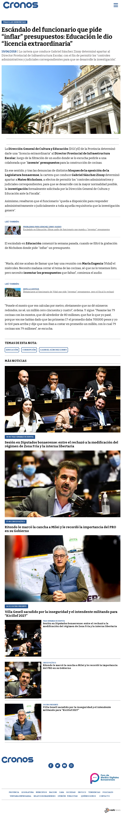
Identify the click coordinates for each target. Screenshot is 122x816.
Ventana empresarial (20, 796)
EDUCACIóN (12, 350)
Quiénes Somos (88, 796)
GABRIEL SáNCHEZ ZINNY (53, 350)
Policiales (108, 792)
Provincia (14, 792)
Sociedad (71, 792)
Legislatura (27, 792)
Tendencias (94, 792)
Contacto (104, 796)
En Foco (82, 792)
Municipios (41, 792)
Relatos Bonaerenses (44, 796)
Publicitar (72, 796)
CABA (61, 792)
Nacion (53, 792)
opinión (62, 796)
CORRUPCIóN (29, 350)
